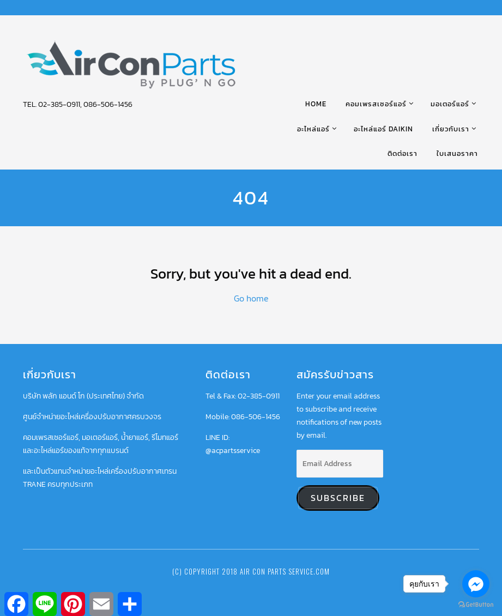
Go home (251, 298)
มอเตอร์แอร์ (450, 104)
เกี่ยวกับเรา (450, 129)
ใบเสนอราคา (457, 153)
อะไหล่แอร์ (313, 129)
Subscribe (338, 498)
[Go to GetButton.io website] (475, 604)
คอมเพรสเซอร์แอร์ (376, 104)
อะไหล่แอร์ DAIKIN (383, 129)
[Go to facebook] (475, 583)
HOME (315, 104)
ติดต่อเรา (403, 153)
